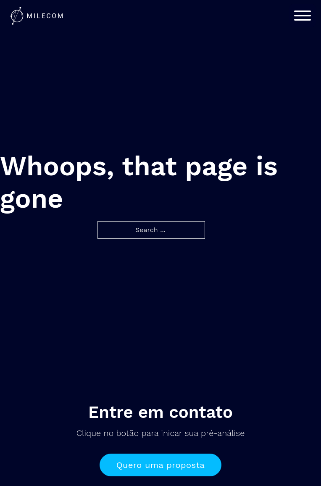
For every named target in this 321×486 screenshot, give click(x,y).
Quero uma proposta (160, 465)
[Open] (302, 15)
